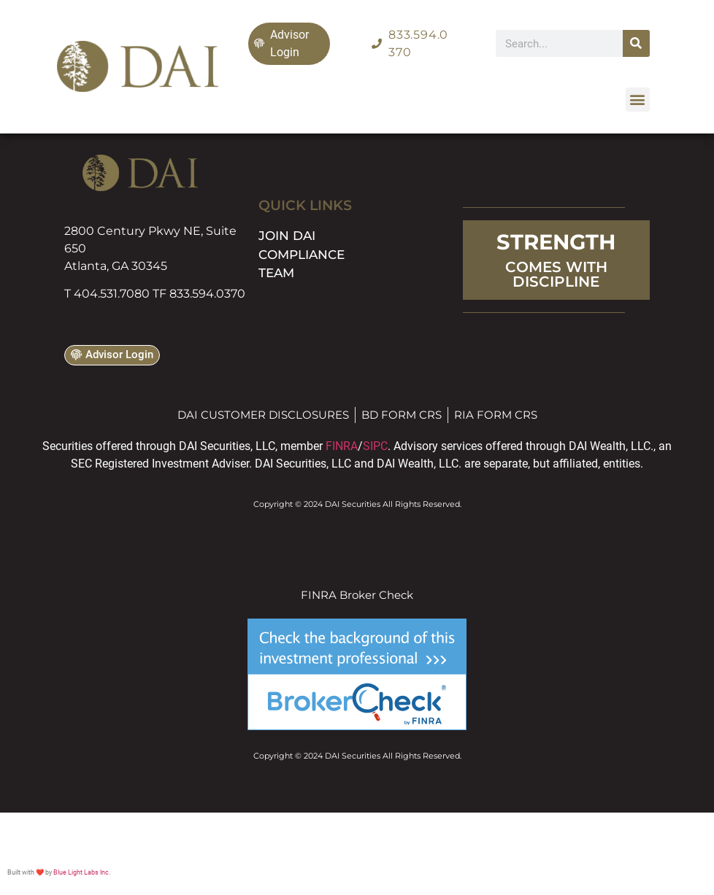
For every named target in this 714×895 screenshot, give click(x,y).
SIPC (375, 446)
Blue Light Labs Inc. (81, 872)
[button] (638, 100)
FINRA (342, 446)
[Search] (636, 43)
